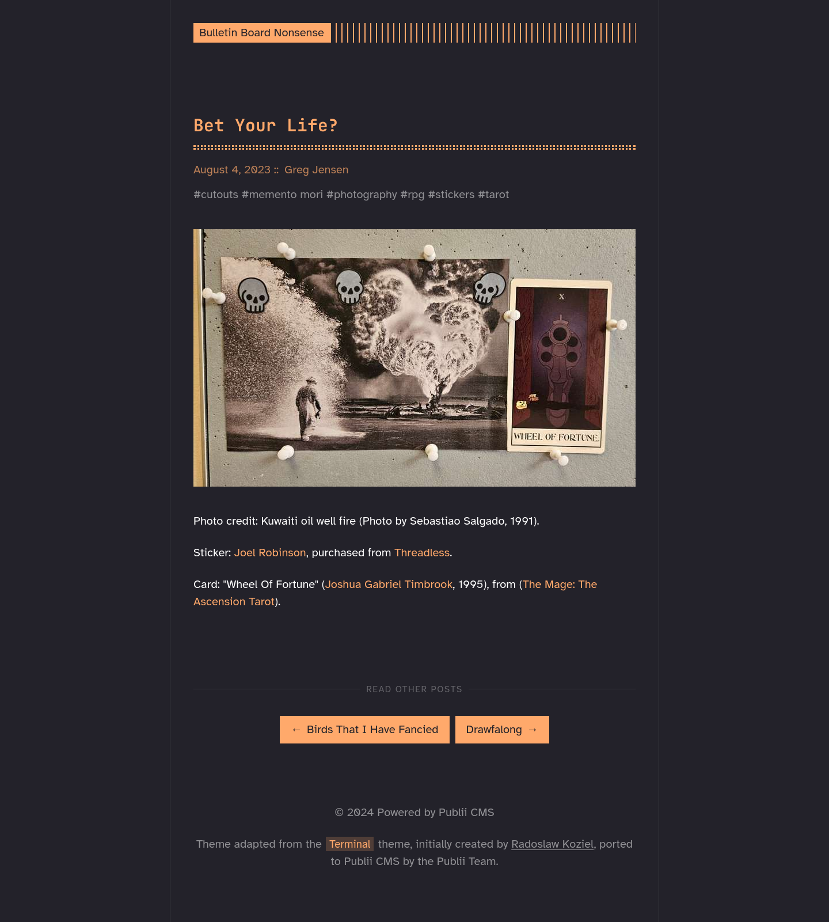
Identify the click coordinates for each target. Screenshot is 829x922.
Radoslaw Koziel (552, 844)
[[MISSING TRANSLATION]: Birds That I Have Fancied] (364, 729)
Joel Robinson (270, 552)
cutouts (219, 194)
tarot (497, 194)
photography (365, 194)
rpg (416, 194)
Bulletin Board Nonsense (261, 32)
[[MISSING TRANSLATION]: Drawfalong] (502, 729)
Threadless (422, 552)
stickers (454, 194)
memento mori (286, 194)
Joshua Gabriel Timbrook (389, 584)
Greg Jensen (316, 169)
